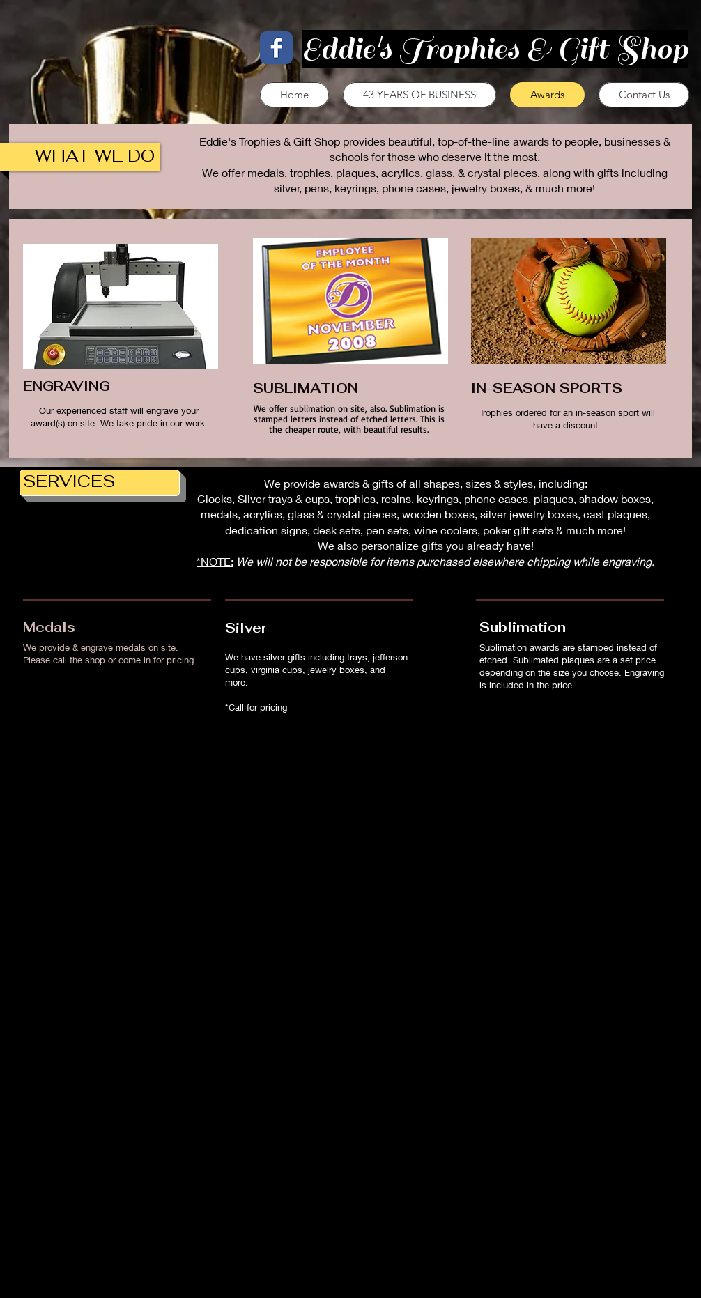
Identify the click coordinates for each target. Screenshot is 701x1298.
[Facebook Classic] (276, 47)
